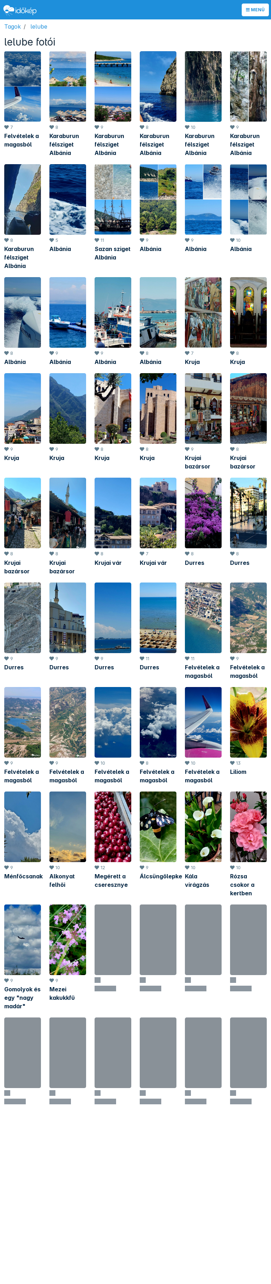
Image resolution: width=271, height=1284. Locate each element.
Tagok (12, 26)
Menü (255, 9)
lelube (38, 26)
